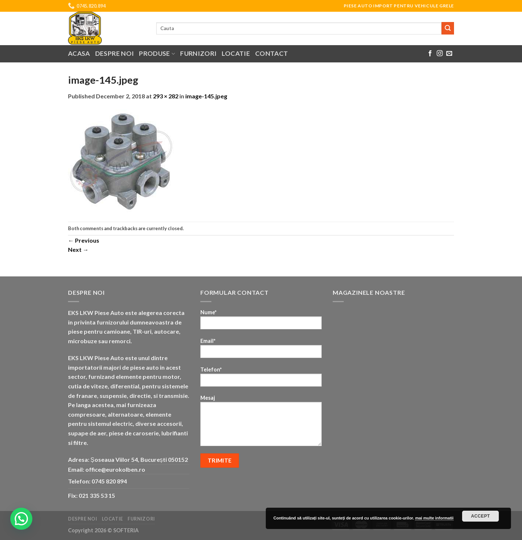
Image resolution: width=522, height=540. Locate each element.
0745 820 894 (109, 481)
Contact (271, 53)
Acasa (79, 53)
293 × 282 (165, 96)
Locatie (236, 53)
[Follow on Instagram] (440, 53)
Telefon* (261, 379)
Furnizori (198, 53)
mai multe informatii (434, 518)
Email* (261, 350)
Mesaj (261, 423)
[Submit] (447, 28)
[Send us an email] (449, 53)
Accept (480, 516)
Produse (157, 53)
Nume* (261, 321)
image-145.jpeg (206, 96)
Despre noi (114, 53)
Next (78, 249)
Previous (83, 240)
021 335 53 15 (97, 495)
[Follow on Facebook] (430, 53)
